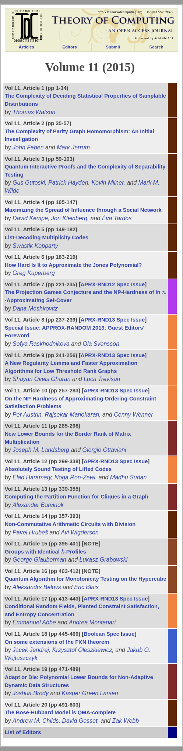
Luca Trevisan (102, 379)
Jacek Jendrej (31, 650)
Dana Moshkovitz (35, 308)
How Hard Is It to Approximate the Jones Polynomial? (73, 265)
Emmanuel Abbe (34, 622)
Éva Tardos (116, 218)
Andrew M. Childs (36, 721)
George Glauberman (39, 559)
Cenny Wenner (133, 414)
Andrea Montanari (92, 622)
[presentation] (164, 292)
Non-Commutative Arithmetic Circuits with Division (70, 524)
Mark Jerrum (73, 147)
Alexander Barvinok (38, 505)
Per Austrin (27, 414)
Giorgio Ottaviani (104, 450)
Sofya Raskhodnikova (41, 344)
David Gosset (79, 721)
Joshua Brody (31, 693)
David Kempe (30, 218)
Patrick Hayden (68, 182)
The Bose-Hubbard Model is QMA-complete (60, 712)
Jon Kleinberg (69, 218)
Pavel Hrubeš (30, 532)
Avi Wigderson (80, 532)
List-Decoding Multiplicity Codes (46, 237)
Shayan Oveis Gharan (41, 379)
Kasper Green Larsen (90, 693)
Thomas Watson (34, 112)
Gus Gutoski (29, 182)
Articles (26, 47)
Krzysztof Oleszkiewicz (82, 650)
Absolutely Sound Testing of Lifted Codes (58, 469)
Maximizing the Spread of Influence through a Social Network (83, 210)
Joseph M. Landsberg (41, 450)
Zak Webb (125, 721)
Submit (113, 47)
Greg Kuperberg (34, 273)
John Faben (28, 147)
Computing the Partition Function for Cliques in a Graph (76, 497)
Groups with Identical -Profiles (45, 552)
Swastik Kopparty (35, 246)
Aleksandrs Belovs (37, 587)
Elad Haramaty (32, 477)
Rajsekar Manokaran (72, 414)
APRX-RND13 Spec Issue (113, 320)
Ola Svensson (100, 344)
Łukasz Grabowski (104, 559)
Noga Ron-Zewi (74, 477)
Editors (69, 47)
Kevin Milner (107, 182)
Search (156, 47)
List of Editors (23, 732)
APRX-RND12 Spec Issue (113, 284)
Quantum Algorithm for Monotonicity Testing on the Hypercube (85, 579)
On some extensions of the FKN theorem (57, 642)
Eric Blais (86, 587)
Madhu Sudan (128, 477)
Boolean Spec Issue (109, 634)
